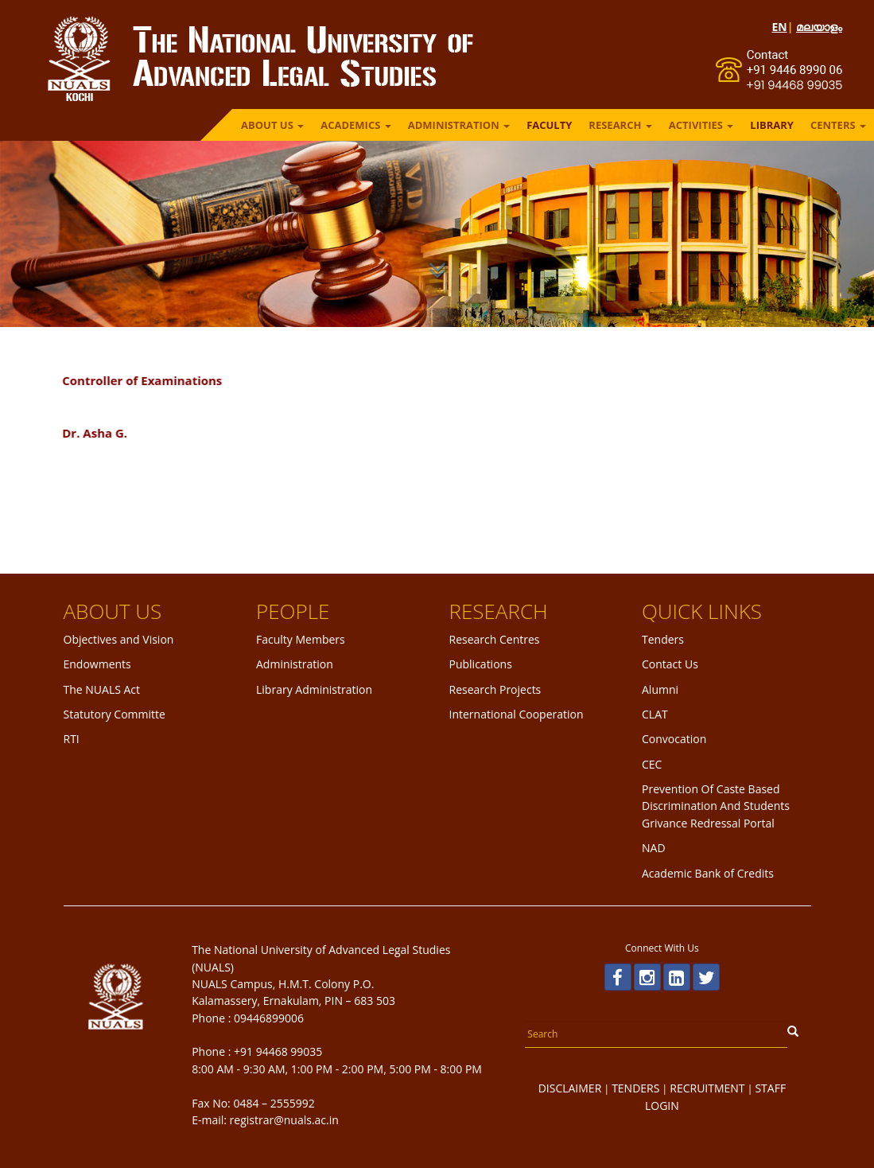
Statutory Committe (114, 714)
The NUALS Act (102, 689)
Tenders (663, 639)
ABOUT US (272, 125)
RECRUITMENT (707, 1088)
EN (779, 26)
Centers (838, 125)
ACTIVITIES (701, 125)
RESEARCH (619, 125)
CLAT (655, 714)
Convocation (674, 738)
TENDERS (635, 1088)
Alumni (660, 689)
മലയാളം (819, 26)
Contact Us (670, 664)
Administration (294, 664)
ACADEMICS (355, 125)
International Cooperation (516, 714)
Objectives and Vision (119, 639)
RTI (72, 738)
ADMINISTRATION (459, 125)
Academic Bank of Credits (708, 873)
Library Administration (314, 689)
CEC (652, 764)
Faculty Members (300, 639)
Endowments (97, 664)
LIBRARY (772, 125)
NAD (654, 847)
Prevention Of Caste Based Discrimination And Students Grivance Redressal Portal (716, 806)
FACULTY (549, 125)
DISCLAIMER (570, 1088)
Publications (480, 664)
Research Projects (495, 689)
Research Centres (494, 639)
